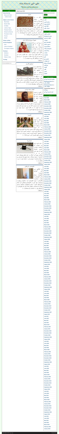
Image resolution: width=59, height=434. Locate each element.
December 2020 (47, 231)
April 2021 (46, 222)
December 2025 (47, 106)
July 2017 (46, 316)
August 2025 (47, 114)
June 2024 (46, 143)
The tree (6, 35)
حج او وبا (29, 140)
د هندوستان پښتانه (48, 48)
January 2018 (47, 303)
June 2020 (46, 243)
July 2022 (46, 191)
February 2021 (47, 226)
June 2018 (46, 293)
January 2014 (47, 403)
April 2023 (46, 172)
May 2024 (46, 145)
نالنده (45, 19)
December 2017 (47, 306)
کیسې (45, 71)
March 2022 (46, 199)
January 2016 (47, 353)
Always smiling (6, 40)
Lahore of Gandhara (8, 46)
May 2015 (46, 370)
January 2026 (47, 104)
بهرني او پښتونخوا (48, 36)
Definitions (6, 52)
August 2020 (47, 239)
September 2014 (48, 387)
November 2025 (47, 108)
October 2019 (47, 260)
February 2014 (47, 401)
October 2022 (47, 185)
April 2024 (46, 147)
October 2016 (47, 335)
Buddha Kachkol (8, 16)
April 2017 (46, 322)
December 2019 (47, 256)
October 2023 (47, 160)
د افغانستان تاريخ (47, 42)
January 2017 (47, 328)
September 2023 (48, 162)
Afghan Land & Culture (8, 19)
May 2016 (46, 345)
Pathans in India (7, 57)
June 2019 (46, 268)
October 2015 (47, 360)
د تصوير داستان (47, 44)
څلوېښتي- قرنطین (29, 166)
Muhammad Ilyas (48, 81)
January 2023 (47, 179)
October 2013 (47, 410)
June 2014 (46, 393)
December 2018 (47, 280)
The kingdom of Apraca (9, 48)
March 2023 (46, 174)
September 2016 (48, 337)
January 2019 (47, 278)
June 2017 (46, 318)
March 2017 (46, 324)
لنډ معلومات (46, 61)
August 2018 (47, 289)
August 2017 (47, 314)
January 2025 (47, 129)
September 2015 (48, 362)
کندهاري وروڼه (47, 24)
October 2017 (47, 310)
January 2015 (47, 378)
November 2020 (47, 233)
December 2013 (47, 405)
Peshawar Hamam (8, 29)
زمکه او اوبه (46, 50)
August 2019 (47, 264)
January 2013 (47, 428)
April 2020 (46, 247)
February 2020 (47, 251)
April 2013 (46, 422)
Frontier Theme (54, 432)
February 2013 (47, 426)
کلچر (45, 69)
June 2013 (46, 418)
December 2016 (47, 330)
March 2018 (46, 299)
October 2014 (47, 385)
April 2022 (46, 197)
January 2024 (47, 154)
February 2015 (47, 376)
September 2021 (48, 212)
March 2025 (46, 124)
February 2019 (47, 276)
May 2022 (46, 195)
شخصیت (46, 54)
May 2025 (46, 120)
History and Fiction (8, 15)
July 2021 (46, 216)
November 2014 (47, 383)
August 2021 (47, 214)
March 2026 (46, 99)
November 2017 (47, 308)
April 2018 (46, 297)
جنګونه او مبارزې (47, 38)
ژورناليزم (46, 65)
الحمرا (29, 115)
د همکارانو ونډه (47, 46)
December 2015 (47, 355)
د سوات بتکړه (47, 28)
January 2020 (47, 253)
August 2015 (47, 364)
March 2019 (46, 274)
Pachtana (5, 51)
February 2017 (47, 326)
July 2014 (46, 391)
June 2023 (46, 168)
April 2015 (46, 372)
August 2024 (47, 139)
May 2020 (46, 245)
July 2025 (46, 116)
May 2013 (46, 420)
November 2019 (47, 258)
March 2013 (46, 424)
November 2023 (47, 158)
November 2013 (47, 407)
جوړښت (46, 40)
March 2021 (46, 224)
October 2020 (47, 235)
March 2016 (46, 349)
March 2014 (46, 399)
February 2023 (47, 176)
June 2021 (46, 218)
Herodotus (6, 55)
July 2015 (46, 366)
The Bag (5, 59)
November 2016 (47, 333)
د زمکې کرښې (47, 22)
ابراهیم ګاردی (29, 64)
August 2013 (47, 414)
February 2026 (47, 102)
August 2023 (47, 164)
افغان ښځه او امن (29, 89)
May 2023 (46, 170)
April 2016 (46, 347)
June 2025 (46, 118)
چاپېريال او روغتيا (47, 63)
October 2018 (47, 285)
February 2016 (47, 351)
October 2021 (47, 210)
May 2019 (46, 270)
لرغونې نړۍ (46, 59)
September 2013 (48, 412)
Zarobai (5, 37)
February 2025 (47, 126)
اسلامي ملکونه (47, 34)
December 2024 (47, 131)
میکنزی (53, 79)
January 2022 (47, 203)
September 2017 (48, 312)
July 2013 (46, 416)
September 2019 (48, 262)
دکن (52, 92)
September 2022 (48, 187)
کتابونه (45, 67)
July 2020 (46, 241)
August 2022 (47, 189)
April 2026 (46, 97)
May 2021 (46, 220)
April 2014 (46, 397)
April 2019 (46, 272)
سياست (45, 52)
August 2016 (47, 339)
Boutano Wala (7, 23)
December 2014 (47, 380)
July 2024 (46, 141)
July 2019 (46, 266)
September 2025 (48, 112)
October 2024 (47, 135)
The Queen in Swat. (8, 33)
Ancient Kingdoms (7, 42)
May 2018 (46, 295)
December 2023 (47, 156)
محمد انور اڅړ (47, 79)
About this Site (6, 13)
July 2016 (46, 341)
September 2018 (48, 287)
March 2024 (46, 149)
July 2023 (46, 166)
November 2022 (47, 183)
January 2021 (47, 228)
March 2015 (46, 374)
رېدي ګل (46, 90)
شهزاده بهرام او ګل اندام (29, 40)
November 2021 (47, 208)
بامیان (29, 14)
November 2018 (47, 283)
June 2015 (46, 368)
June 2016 (46, 343)
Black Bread (6, 21)
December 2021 (47, 206)
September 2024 (48, 137)
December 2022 (47, 181)
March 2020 (46, 249)
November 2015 (47, 358)
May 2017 (46, 320)
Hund (5, 44)
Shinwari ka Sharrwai (8, 31)
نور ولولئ (40, 36)
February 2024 (47, 151)
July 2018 (46, 291)
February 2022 (47, 201)
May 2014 (46, 395)
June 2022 (46, 193)
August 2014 (47, 389)
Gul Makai (6, 25)
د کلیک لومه (46, 26)
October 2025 (47, 110)
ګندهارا (45, 73)
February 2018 (47, 301)
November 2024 (47, 133)
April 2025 (46, 122)
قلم (45, 56)
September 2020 (48, 237)
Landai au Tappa (7, 27)
